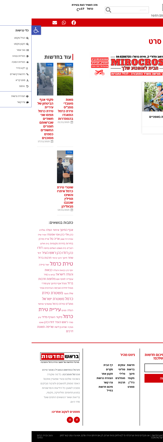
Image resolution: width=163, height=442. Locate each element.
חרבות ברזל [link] (13, 257)
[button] (156, 22)
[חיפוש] (77, 10)
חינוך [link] (33, 257)
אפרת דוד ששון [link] (35, 239)
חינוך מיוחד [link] (25, 257)
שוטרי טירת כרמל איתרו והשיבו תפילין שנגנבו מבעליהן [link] (33, 197)
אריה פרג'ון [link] (12, 239)
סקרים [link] (77, 369)
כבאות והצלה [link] (28, 270)
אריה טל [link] (23, 239)
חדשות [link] (99, 365)
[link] (4, 30)
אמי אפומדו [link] (21, 234)
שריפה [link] (18, 327)
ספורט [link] (99, 386)
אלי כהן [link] (33, 234)
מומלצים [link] (89, 378)
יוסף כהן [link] (38, 270)
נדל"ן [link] (100, 382)
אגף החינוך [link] (35, 230)
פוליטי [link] (90, 369)
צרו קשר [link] (76, 382)
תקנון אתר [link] (75, 373)
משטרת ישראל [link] (22, 298)
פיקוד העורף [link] (24, 317)
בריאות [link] (99, 369)
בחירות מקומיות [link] (26, 243)
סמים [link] (32, 310)
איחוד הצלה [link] (21, 230)
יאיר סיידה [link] (12, 264)
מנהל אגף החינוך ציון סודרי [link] (22, 283)
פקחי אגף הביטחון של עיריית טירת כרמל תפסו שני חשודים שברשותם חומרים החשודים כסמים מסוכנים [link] (14, 118)
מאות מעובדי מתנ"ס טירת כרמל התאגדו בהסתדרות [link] (34, 109)
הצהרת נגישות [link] (73, 378)
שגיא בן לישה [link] (29, 327)
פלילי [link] (13, 317)
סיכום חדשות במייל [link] (74, 388)
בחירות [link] (38, 243)
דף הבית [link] (157, 32)
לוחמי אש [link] (29, 279)
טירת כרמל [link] (30, 263)
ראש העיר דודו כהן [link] (24, 322)
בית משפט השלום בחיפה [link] (23, 248)
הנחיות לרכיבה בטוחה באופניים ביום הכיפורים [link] (138, 118)
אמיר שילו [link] (10, 234)
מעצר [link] (34, 293)
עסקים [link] (90, 365)
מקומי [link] (99, 378)
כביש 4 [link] (21, 274)
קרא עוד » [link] (151, 124)
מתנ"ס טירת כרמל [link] (31, 303)
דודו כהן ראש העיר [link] (23, 252)
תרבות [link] (90, 382)
